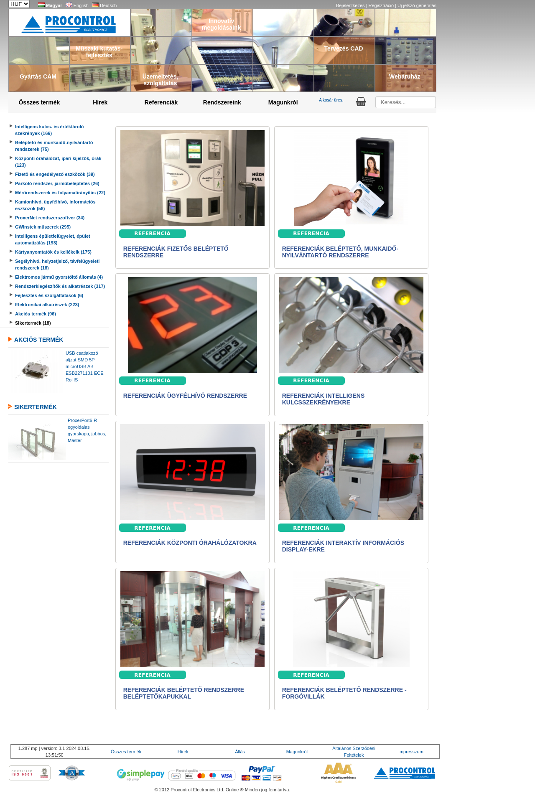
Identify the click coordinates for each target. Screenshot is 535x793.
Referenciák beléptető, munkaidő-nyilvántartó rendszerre (340, 252)
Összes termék (39, 102)
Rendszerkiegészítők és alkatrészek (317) (60, 286)
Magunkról (283, 102)
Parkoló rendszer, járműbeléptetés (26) (57, 183)
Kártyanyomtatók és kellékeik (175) (53, 251)
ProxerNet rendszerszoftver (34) (49, 217)
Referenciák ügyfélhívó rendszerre (185, 395)
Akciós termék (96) (35, 313)
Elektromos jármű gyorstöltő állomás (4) (59, 277)
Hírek (100, 102)
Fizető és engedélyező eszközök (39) (55, 174)
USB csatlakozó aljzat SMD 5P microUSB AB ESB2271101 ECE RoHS (85, 366)
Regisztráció (382, 5)
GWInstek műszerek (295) (43, 226)
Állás (240, 751)
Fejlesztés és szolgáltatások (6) (49, 295)
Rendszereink (222, 102)
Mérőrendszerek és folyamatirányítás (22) (60, 192)
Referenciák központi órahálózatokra (190, 542)
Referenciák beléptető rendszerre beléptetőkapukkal (183, 693)
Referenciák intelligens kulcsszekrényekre (323, 399)
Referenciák (161, 102)
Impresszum (410, 751)
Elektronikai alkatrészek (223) (47, 304)
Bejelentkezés (351, 5)
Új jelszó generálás (416, 5)
